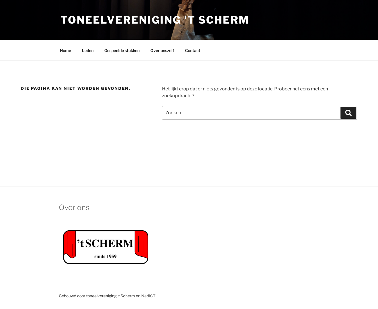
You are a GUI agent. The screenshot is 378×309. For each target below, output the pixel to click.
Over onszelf (162, 50)
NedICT (148, 295)
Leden (88, 50)
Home (65, 50)
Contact (192, 50)
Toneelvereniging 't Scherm (155, 20)
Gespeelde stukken (122, 50)
